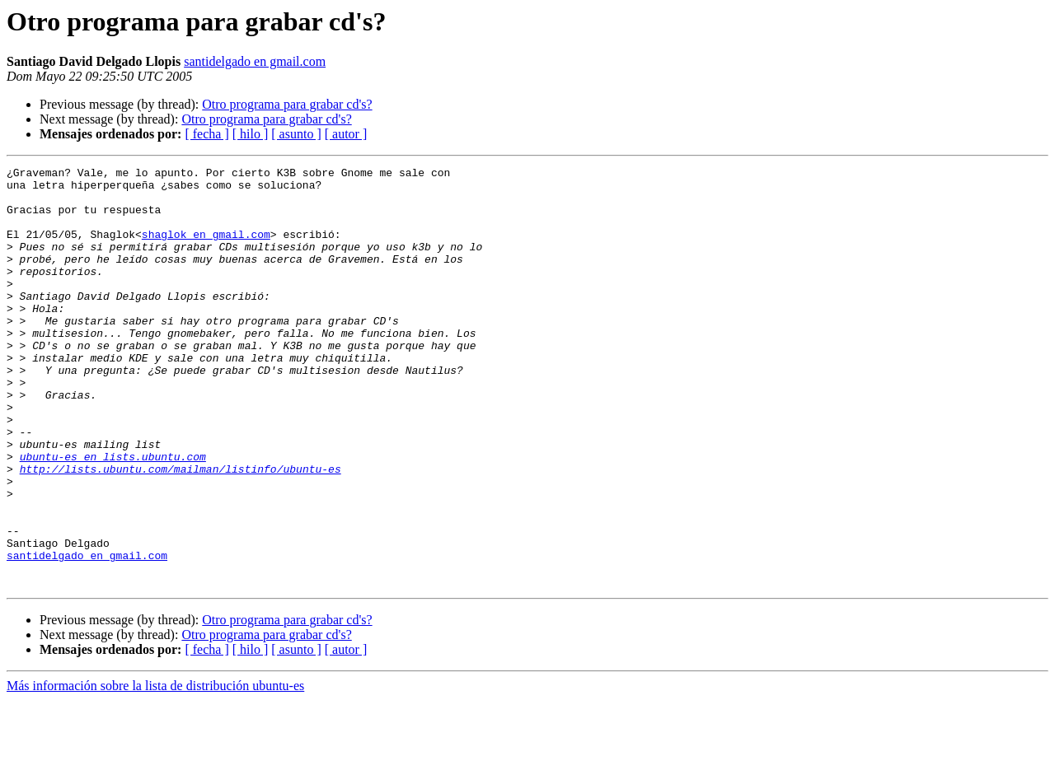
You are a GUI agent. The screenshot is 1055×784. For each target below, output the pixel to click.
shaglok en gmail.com (206, 248)
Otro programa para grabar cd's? (287, 104)
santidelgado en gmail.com (255, 61)
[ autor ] (346, 134)
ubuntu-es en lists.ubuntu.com (113, 515)
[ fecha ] (206, 134)
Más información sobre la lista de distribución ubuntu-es (155, 770)
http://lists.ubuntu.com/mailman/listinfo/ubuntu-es (180, 530)
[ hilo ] (250, 134)
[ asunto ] (296, 134)
